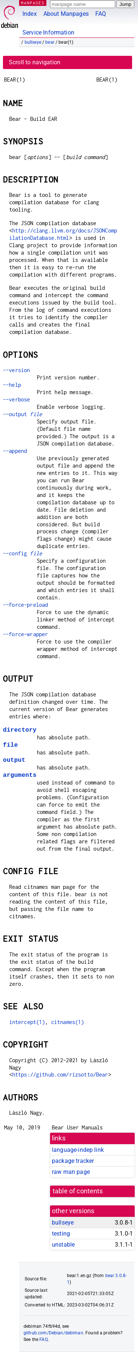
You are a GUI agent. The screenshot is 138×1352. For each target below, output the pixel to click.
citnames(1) (67, 1022)
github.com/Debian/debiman (53, 1332)
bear (49, 42)
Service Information (48, 32)
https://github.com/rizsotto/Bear (60, 1074)
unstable (63, 1244)
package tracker (73, 1160)
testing (61, 1233)
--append (15, 451)
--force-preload (25, 605)
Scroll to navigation (34, 62)
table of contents (78, 1191)
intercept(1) (27, 1022)
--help (12, 385)
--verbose (16, 399)
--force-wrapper (25, 634)
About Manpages (66, 13)
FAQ (100, 13)
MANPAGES (33, 2)
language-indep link (78, 1149)
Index (29, 13)
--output (22, 414)
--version (16, 370)
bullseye (33, 42)
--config (22, 553)
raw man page (71, 1171)
